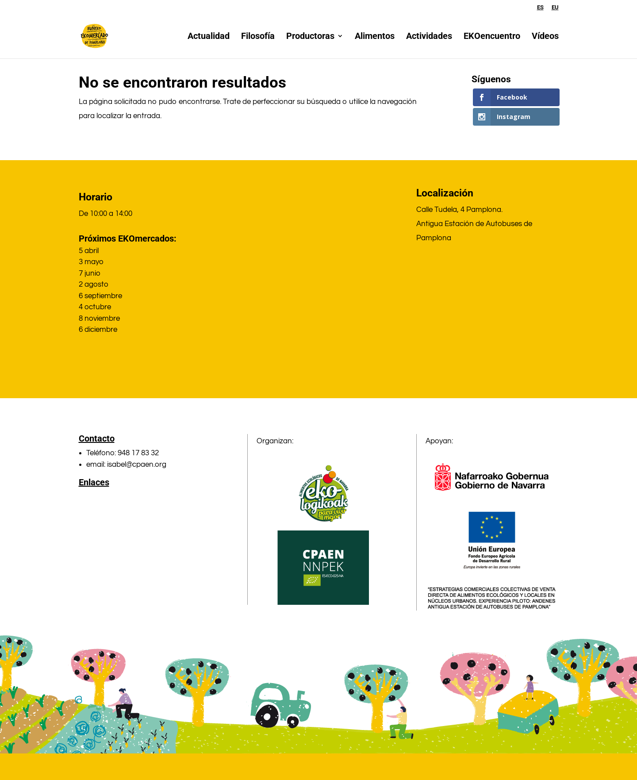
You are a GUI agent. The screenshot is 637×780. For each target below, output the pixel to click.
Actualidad (209, 37)
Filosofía (258, 37)
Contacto (97, 438)
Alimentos (375, 37)
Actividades (429, 37)
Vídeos (545, 37)
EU (555, 7)
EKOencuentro (492, 37)
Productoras (310, 37)
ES (540, 7)
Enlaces (94, 482)
